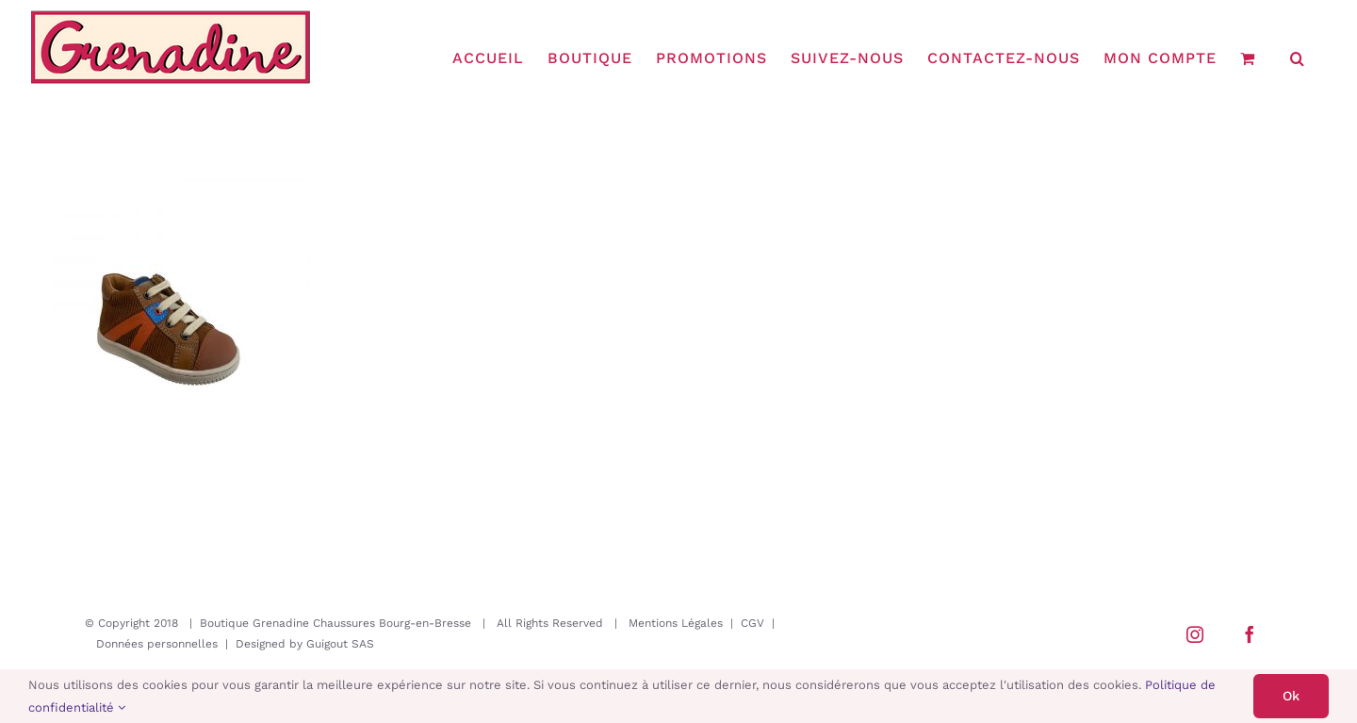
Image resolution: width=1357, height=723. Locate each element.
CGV (752, 623)
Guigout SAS (340, 643)
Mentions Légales (676, 623)
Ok (1291, 695)
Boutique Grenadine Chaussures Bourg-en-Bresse (335, 623)
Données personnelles (157, 643)
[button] (1297, 58)
